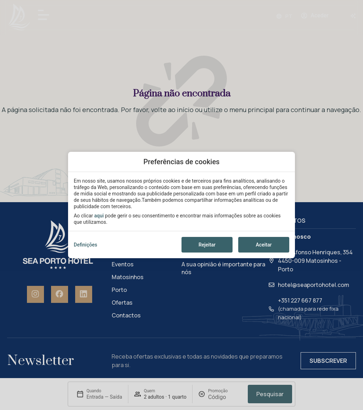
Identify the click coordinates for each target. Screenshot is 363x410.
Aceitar (264, 245)
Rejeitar (207, 245)
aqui (99, 215)
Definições (85, 245)
